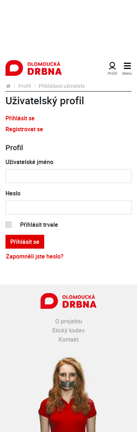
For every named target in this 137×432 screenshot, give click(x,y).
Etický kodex (68, 330)
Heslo (12, 193)
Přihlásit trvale (39, 225)
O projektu (68, 321)
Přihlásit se (20, 118)
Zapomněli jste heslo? (35, 256)
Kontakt (68, 339)
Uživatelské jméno (29, 162)
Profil (24, 85)
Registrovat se (24, 129)
